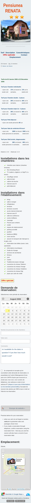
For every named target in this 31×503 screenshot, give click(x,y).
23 (28, 317)
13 (16, 314)
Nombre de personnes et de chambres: (13, 330)
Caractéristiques (23, 53)
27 (16, 320)
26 (12, 320)
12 (12, 314)
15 (24, 314)
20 (16, 317)
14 (20, 314)
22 (24, 317)
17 (4, 317)
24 (4, 320)
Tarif (2, 53)
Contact (24, 55)
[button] (16, 467)
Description (10, 53)
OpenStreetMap (20, 489)
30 (28, 320)
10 (4, 314)
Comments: (4, 346)
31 (4, 324)
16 (28, 314)
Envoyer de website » (17, 408)
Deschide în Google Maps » (12, 494)
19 (12, 317)
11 (8, 314)
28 (20, 320)
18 (8, 317)
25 (8, 320)
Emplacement (15, 57)
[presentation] (13, 399)
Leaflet (9, 489)
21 (20, 317)
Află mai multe (20, 501)
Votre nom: (4, 338)
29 (24, 320)
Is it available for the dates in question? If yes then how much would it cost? (15, 355)
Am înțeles (10, 501)
